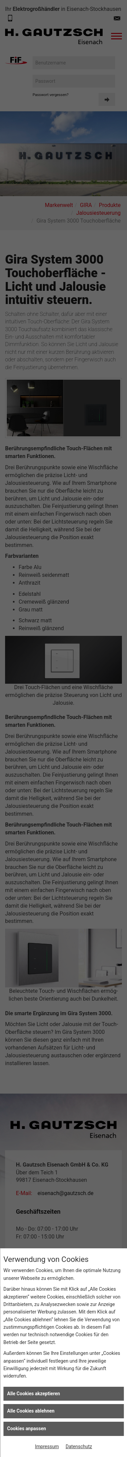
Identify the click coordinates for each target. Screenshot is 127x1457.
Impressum (47, 1446)
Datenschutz (79, 1446)
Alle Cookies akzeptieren (33, 1393)
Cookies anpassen (26, 1428)
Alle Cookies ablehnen (31, 1411)
